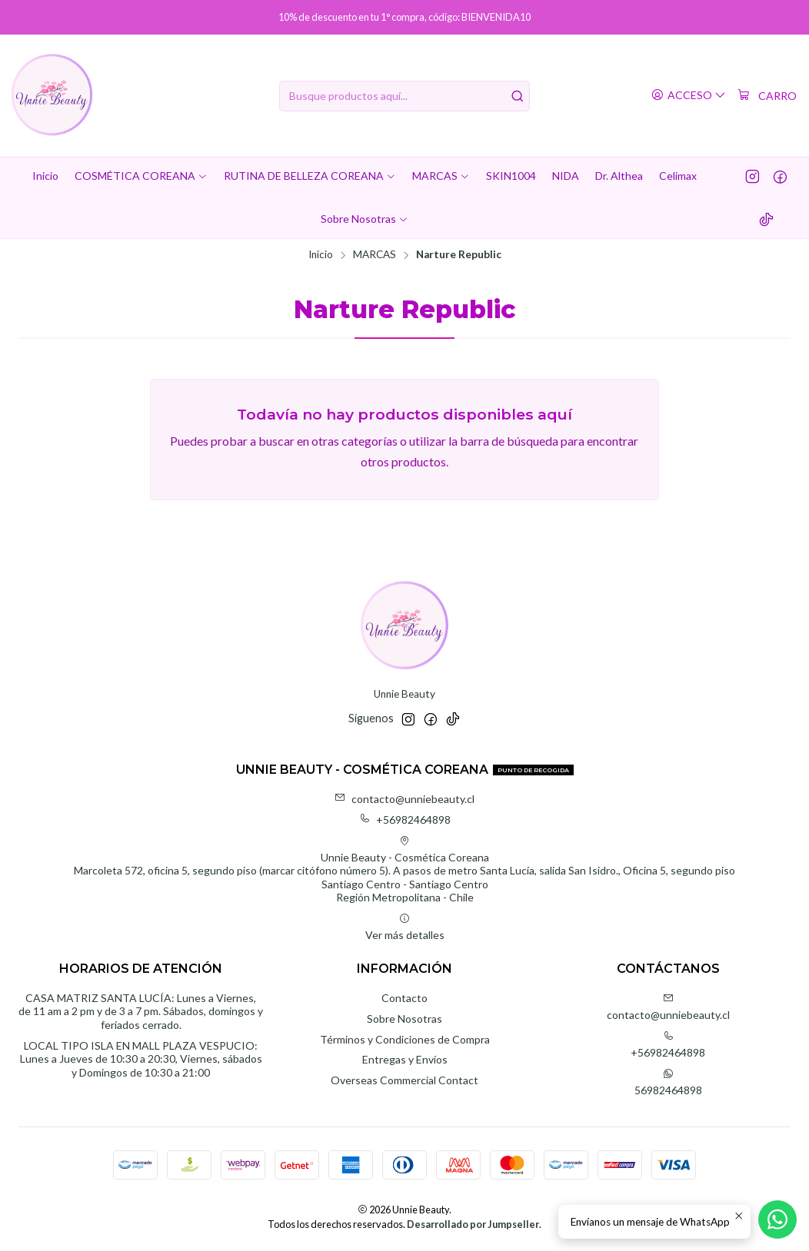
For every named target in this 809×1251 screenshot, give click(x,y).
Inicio (320, 255)
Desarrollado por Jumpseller (473, 1224)
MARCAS (374, 255)
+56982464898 (405, 819)
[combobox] (405, 96)
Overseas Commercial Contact (404, 1080)
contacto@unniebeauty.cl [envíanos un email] (668, 1007)
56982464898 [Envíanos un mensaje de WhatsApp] (668, 1082)
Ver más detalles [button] (404, 927)
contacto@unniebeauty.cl (404, 798)
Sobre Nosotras (404, 1018)
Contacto (404, 997)
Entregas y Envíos (405, 1059)
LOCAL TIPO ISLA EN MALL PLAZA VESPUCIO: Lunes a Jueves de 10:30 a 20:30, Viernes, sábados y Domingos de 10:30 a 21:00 (141, 1059)
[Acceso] (689, 96)
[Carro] (767, 96)
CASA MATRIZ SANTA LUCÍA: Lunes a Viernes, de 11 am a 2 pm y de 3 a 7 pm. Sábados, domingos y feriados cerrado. (140, 1011)
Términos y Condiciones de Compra (405, 1039)
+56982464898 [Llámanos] (668, 1044)
